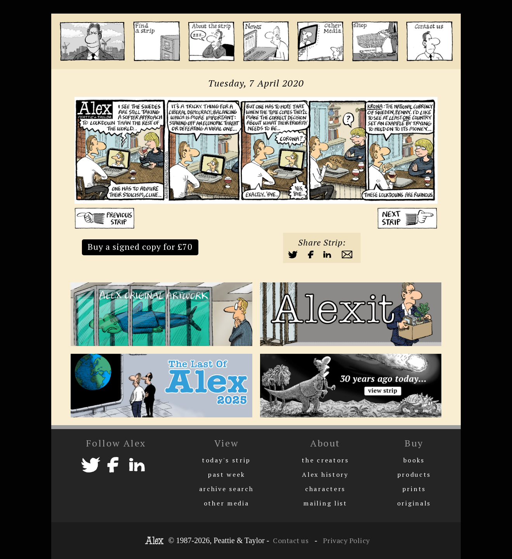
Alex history (325, 474)
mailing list (325, 503)
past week (226, 474)
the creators (325, 460)
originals (414, 503)
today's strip (226, 460)
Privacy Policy (345, 540)
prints (414, 489)
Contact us (291, 540)
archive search (226, 489)
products (414, 474)
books (414, 460)
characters (325, 489)
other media (226, 503)
